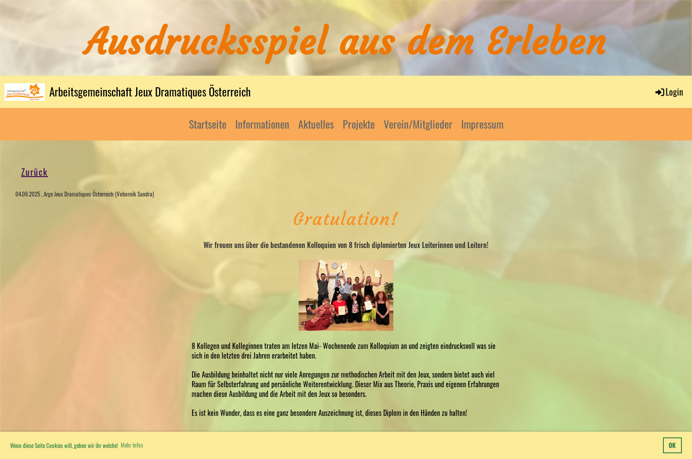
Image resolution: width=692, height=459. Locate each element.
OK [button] (672, 445)
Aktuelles (316, 124)
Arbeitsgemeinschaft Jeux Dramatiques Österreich (150, 91)
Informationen (262, 124)
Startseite (207, 124)
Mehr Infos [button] (132, 444)
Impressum (482, 124)
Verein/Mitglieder (418, 124)
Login (668, 91)
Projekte (359, 124)
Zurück (34, 171)
